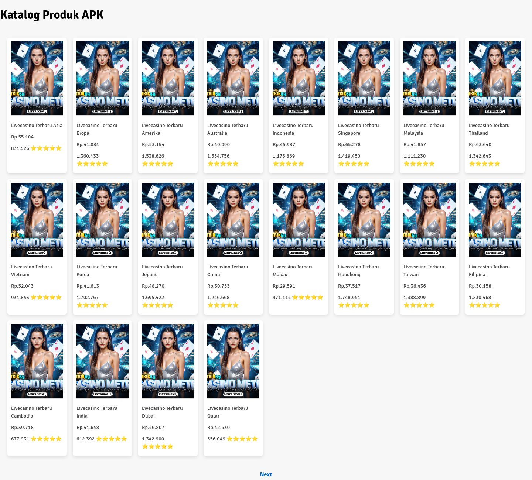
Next (266, 474)
